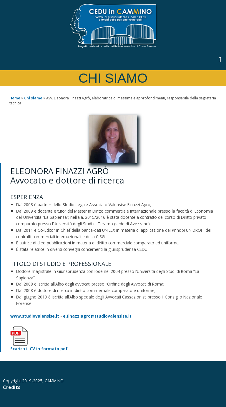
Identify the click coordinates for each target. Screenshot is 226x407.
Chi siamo (33, 98)
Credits (11, 387)
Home (14, 98)
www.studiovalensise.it (34, 316)
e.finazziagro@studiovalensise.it (97, 316)
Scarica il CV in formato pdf (39, 348)
